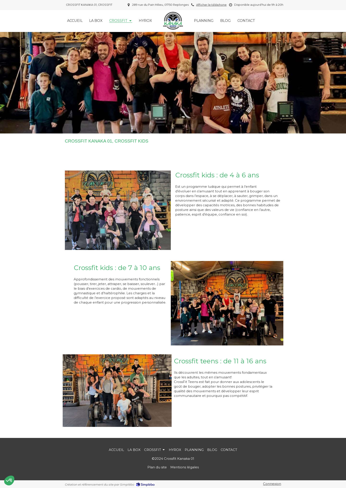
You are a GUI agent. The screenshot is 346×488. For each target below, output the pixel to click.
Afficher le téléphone (211, 4)
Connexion (272, 484)
